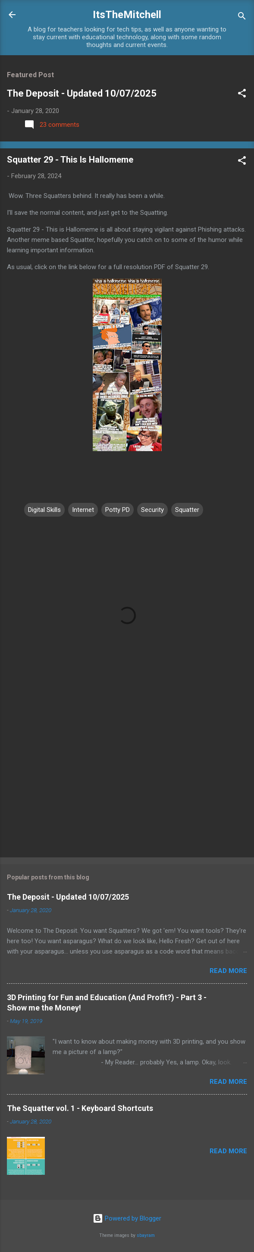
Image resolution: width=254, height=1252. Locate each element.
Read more (228, 971)
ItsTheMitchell (127, 15)
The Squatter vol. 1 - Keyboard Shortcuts (80, 1108)
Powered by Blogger (127, 1218)
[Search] (242, 17)
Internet (83, 510)
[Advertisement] (127, 783)
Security (152, 510)
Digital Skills (44, 510)
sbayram (146, 1235)
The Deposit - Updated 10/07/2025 (82, 93)
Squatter (187, 510)
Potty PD (117, 510)
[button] (242, 94)
